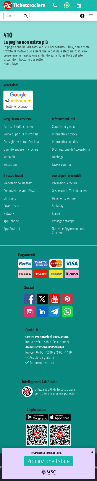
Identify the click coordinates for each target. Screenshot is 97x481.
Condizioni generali (64, 127)
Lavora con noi (61, 164)
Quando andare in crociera (20, 149)
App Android (11, 229)
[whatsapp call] (67, 5)
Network (8, 213)
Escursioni (10, 164)
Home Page (10, 64)
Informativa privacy (64, 134)
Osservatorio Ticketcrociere (69, 191)
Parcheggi (58, 157)
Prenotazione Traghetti (18, 183)
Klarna (56, 213)
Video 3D (9, 157)
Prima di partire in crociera (21, 134)
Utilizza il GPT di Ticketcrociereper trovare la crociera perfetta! (48, 391)
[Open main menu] (91, 15)
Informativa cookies (65, 142)
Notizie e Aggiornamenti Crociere (68, 231)
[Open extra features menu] (16, 16)
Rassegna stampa (63, 221)
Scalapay (57, 206)
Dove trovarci (12, 206)
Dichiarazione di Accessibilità (71, 149)
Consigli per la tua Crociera (21, 142)
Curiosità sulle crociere (18, 127)
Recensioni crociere (65, 183)
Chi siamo (9, 198)
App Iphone (11, 221)
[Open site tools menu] (91, 5)
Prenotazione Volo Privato (20, 191)
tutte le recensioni (18, 106)
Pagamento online (64, 198)
